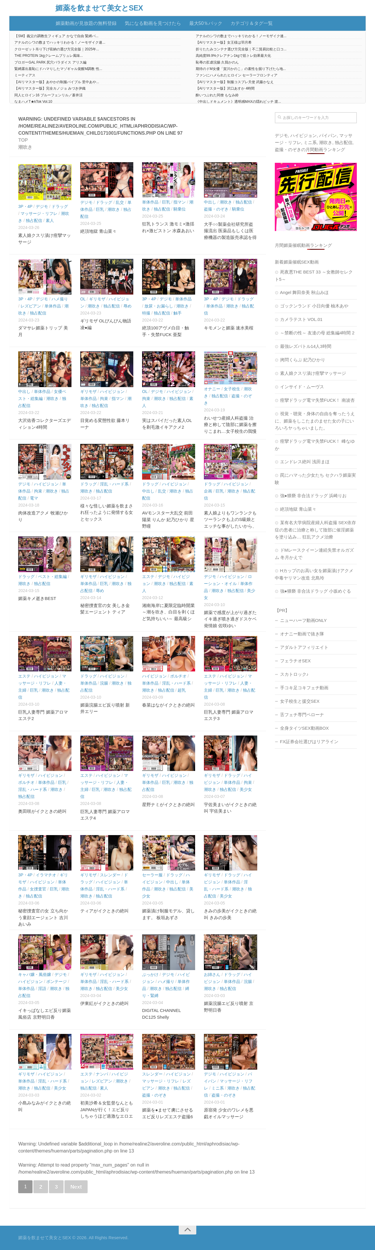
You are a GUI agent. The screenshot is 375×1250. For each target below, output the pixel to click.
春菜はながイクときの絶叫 (168, 704)
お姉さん (212, 974)
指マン (179, 202)
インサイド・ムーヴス (302, 386)
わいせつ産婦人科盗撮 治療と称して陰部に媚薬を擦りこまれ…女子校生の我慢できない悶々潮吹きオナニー (230, 431)
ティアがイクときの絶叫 (104, 910)
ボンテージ (56, 981)
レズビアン (31, 306)
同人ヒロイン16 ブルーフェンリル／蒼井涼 (48, 95)
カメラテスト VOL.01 (301, 319)
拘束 (104, 398)
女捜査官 (38, 889)
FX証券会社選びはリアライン (309, 741)
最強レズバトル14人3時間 (305, 346)
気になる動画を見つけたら (153, 23)
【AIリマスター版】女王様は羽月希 (224, 42)
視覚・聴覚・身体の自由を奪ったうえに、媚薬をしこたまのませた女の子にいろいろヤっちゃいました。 (315, 420)
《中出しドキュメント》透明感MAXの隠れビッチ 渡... (238, 102)
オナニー (212, 389)
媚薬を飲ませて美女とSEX (99, 8)
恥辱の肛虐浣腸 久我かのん (217, 62)
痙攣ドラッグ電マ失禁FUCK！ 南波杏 (317, 400)
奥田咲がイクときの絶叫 (42, 811)
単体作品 (150, 202)
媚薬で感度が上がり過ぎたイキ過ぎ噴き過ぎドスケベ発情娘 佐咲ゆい (230, 619)
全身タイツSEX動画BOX (304, 728)
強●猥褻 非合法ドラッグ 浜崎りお (313, 495)
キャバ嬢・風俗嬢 (34, 974)
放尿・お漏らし (158, 306)
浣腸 (104, 683)
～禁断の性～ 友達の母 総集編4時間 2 (317, 332)
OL (83, 299)
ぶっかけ (150, 974)
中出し (210, 202)
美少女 (246, 789)
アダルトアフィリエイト (304, 647)
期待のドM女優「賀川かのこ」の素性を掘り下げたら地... (241, 69)
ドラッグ (60, 206)
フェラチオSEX (295, 660)
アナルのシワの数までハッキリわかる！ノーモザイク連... (241, 36)
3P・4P (25, 206)
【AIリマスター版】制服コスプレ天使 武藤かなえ (235, 82)
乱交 (120, 202)
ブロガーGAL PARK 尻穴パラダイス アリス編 (50, 62)
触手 (177, 313)
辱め (127, 306)
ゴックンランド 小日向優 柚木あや (314, 305)
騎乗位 (179, 209)
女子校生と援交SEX (300, 701)
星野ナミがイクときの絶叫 (168, 804)
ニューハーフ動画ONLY (303, 620)
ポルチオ (178, 676)
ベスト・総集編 (52, 576)
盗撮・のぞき (216, 209)
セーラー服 (152, 875)
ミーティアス (24, 75)
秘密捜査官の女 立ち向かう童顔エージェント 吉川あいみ (43, 917)
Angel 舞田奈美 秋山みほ (304, 292)
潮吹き (114, 209)
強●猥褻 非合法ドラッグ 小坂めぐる (315, 591)
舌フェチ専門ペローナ (302, 714)
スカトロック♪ (294, 674)
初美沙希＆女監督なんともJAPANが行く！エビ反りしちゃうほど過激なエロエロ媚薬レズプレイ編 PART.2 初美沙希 (106, 1116)
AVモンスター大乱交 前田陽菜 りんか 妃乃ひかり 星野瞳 (168, 519)
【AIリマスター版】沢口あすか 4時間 (225, 88)
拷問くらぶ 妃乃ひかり (302, 359)
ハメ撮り (60, 299)
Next (76, 1187)
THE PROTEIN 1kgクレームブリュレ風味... (48, 56)
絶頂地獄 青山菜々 (98, 231)
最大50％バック (206, 23)
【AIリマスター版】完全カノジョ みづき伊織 (50, 88)
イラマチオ (46, 875)
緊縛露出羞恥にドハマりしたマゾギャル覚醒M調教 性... (58, 69)
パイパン (328, 135)
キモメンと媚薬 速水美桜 (228, 327)
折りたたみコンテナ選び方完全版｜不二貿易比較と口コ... (241, 49)
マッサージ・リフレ (39, 213)
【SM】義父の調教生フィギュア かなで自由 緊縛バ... (56, 36)
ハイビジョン (112, 391)
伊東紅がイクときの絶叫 (104, 1003)
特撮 (146, 313)
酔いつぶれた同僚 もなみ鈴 (217, 95)
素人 (50, 220)
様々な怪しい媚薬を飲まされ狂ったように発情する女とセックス (106, 512)
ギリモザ (97, 299)
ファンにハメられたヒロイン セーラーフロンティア (236, 75)
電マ (34, 498)
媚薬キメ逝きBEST (37, 598)
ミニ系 (218, 1088)
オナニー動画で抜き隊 (302, 633)
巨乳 (100, 209)
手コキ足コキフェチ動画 (304, 687)
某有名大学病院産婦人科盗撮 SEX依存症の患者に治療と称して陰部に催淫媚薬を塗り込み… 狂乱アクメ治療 (315, 529)
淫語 (42, 988)
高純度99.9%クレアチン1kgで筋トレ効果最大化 (233, 56)
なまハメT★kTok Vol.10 (33, 102)
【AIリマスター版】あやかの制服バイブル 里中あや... (56, 82)
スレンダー (110, 875)
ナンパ (102, 1074)
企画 (208, 491)
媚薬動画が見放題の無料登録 (86, 23)
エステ (148, 576)
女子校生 (232, 389)
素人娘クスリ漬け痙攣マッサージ (313, 373)
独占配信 (34, 220)
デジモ (42, 206)
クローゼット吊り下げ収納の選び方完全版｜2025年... (56, 49)
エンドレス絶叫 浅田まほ (305, 461)
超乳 (182, 690)
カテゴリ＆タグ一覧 (252, 23)
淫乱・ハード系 (114, 484)
